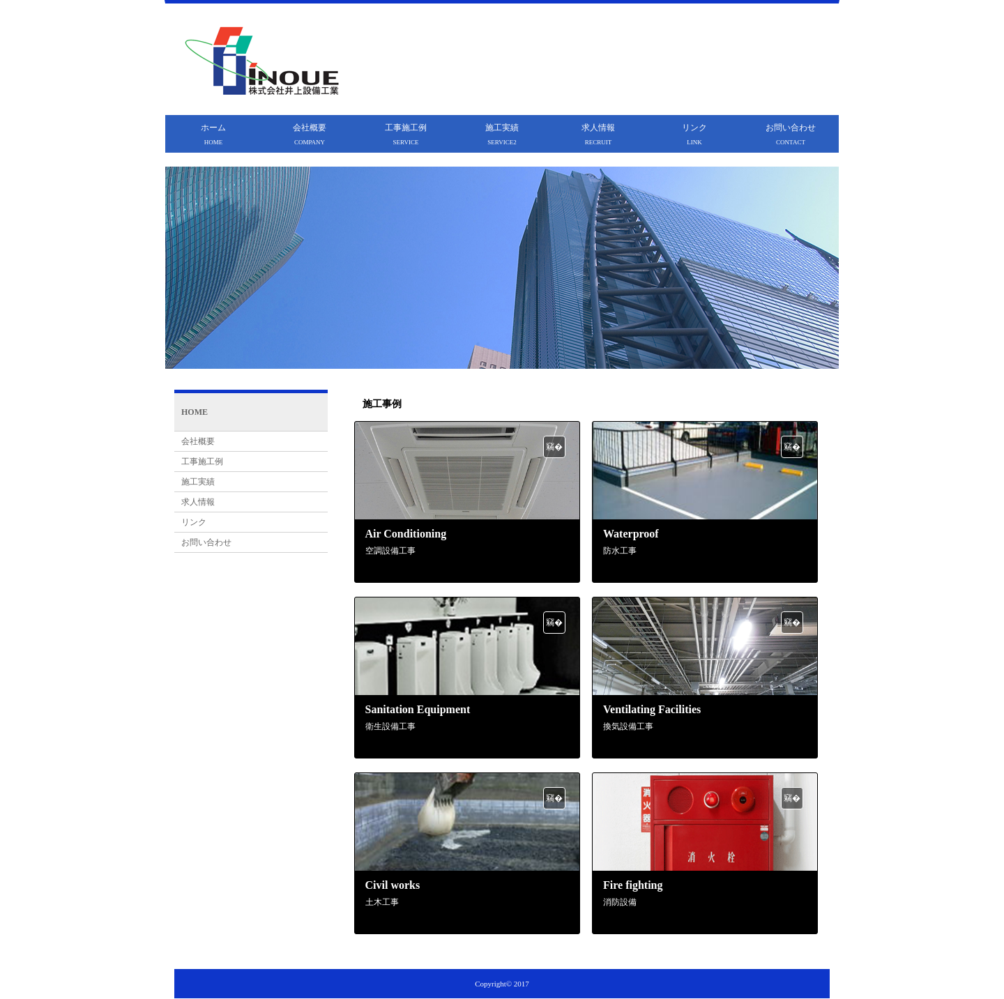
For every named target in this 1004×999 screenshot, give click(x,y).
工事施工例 (406, 134)
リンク (694, 134)
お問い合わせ (791, 134)
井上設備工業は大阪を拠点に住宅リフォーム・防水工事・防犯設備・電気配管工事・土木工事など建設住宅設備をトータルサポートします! (643, 30)
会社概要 (309, 134)
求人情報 (598, 134)
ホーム (213, 134)
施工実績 (502, 134)
